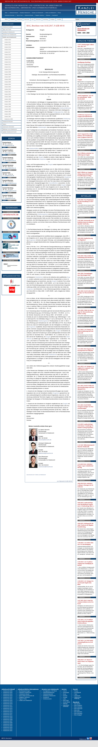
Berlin (6, 19)
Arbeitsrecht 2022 (7, 697)
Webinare (48, 15)
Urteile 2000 (7, 94)
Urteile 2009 (7, 72)
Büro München (78, 711)
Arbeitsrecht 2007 (7, 721)
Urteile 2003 (7, 87)
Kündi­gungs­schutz (58, 112)
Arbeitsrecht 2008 (7, 719)
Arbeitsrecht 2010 (7, 716)
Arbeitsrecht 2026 (7, 691)
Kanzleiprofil (55, 15)
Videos (4, 124)
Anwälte (59, 19)
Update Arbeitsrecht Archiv (9, 132)
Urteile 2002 (7, 89)
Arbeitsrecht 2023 (7, 695)
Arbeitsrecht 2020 (7, 700)
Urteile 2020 (7, 44)
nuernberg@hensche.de (10, 190)
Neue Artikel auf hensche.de (26, 695)
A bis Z (65, 691)
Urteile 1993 (7, 111)
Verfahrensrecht (47, 699)
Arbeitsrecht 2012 (7, 713)
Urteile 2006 (7, 79)
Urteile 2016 (7, 54)
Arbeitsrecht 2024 (7, 694)
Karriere (65, 695)
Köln (32, 19)
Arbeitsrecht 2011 (7, 714)
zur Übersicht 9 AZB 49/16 (64, 481)
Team (75, 694)
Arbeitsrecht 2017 (7, 705)
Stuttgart (52, 19)
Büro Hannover (78, 708)
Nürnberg (45, 19)
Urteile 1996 (7, 104)
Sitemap (65, 703)
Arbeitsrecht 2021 (7, 699)
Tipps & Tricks (20, 15)
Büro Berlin (77, 704)
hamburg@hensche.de (10, 160)
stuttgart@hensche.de (10, 198)
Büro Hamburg (78, 707)
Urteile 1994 (7, 109)
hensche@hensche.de (44, 439)
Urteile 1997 (7, 101)
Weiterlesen (82, 59)
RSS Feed (66, 700)
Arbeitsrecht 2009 (7, 718)
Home (6, 12)
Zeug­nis (41, 157)
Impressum (77, 695)
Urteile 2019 (7, 47)
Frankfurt (12, 19)
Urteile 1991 (7, 116)
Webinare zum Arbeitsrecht (9, 129)
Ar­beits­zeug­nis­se (43, 321)
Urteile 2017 (7, 52)
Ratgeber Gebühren (39, 15)
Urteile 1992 (7, 114)
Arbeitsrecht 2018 (7, 703)
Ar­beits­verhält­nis (34, 148)
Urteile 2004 (7, 84)
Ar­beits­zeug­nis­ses (43, 214)
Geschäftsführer (53, 183)
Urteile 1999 (7, 96)
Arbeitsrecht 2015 (7, 708)
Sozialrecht (46, 697)
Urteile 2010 (7, 69)
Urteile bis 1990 (8, 119)
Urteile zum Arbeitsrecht (50, 12)
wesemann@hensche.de (45, 466)
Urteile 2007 (7, 77)
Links (64, 699)
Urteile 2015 (7, 57)
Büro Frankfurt (78, 705)
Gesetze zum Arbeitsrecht (37, 12)
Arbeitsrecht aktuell (14, 12)
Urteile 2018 (7, 49)
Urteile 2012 (7, 64)
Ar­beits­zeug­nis (42, 127)
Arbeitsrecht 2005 (7, 724)
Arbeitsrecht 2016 (7, 707)
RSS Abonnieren (7, 738)
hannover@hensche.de (10, 168)
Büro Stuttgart (78, 715)
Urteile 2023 (7, 39)
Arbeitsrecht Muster (29, 15)
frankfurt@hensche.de (10, 153)
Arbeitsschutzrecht (48, 694)
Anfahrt (4, 147)
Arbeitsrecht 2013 (7, 711)
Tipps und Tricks (6, 29)
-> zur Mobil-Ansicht (8, 24)
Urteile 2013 (7, 62)
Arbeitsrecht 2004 (7, 726)
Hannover (26, 19)
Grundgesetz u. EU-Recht (50, 691)
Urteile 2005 (7, 82)
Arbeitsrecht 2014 (7, 710)
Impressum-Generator (10, 15)
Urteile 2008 (7, 74)
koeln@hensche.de (9, 175)
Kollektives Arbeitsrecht (49, 695)
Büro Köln (77, 710)
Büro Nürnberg (78, 713)
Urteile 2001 (7, 92)
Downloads (66, 692)
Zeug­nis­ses (42, 159)
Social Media (66, 702)
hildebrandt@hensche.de (45, 453)
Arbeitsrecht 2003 (7, 727)
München (38, 19)
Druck (64, 694)
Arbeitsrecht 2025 (7, 692)
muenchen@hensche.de (10, 183)
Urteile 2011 (7, 67)
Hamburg (19, 19)
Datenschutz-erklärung (77, 698)
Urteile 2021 (7, 42)
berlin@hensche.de (9, 145)
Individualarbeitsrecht (48, 692)
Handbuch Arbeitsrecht (25, 12)
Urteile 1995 (7, 106)
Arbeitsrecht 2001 (7, 730)
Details (9, 147)
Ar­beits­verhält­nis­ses (65, 108)
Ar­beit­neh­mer (39, 277)
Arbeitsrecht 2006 (7, 722)
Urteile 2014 (7, 59)
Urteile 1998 (7, 99)
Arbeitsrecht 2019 (7, 702)
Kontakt (65, 697)
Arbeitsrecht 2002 (7, 729)
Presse (59, 12)
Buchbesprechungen (24, 691)
